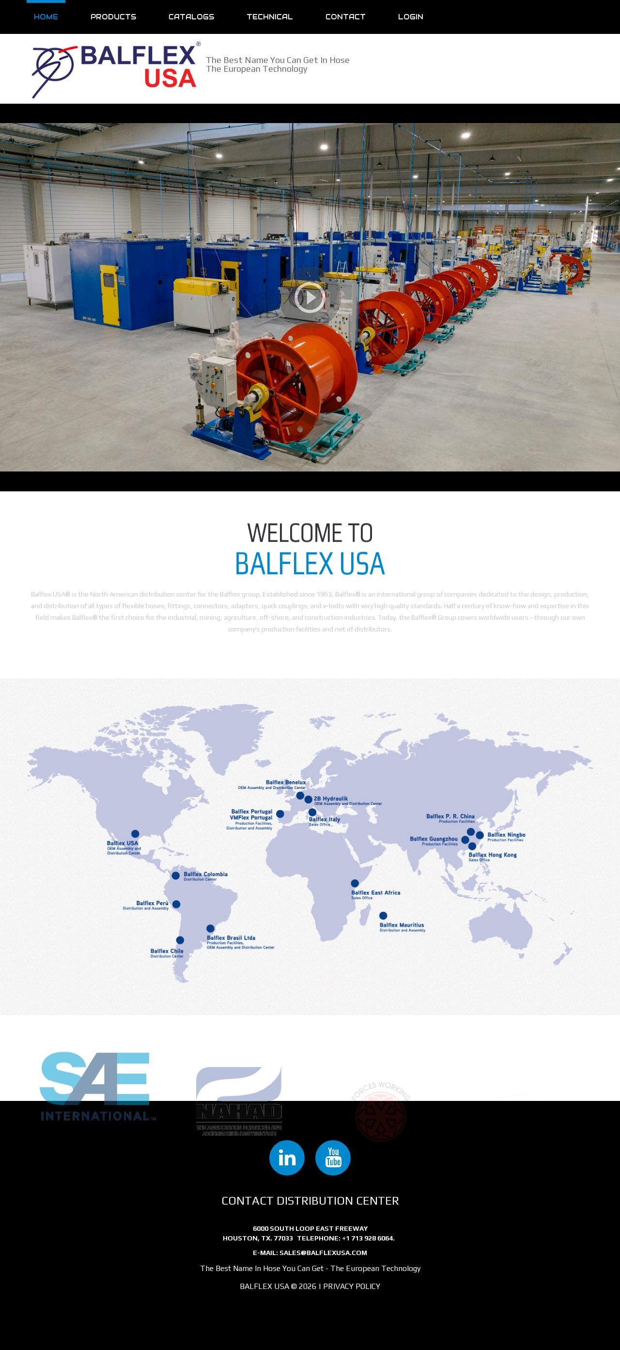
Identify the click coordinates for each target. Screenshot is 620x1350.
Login (410, 17)
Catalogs (191, 17)
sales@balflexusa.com (323, 1252)
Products (113, 17)
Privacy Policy (351, 1286)
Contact (346, 17)
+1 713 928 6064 (367, 1238)
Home (46, 17)
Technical (270, 17)
